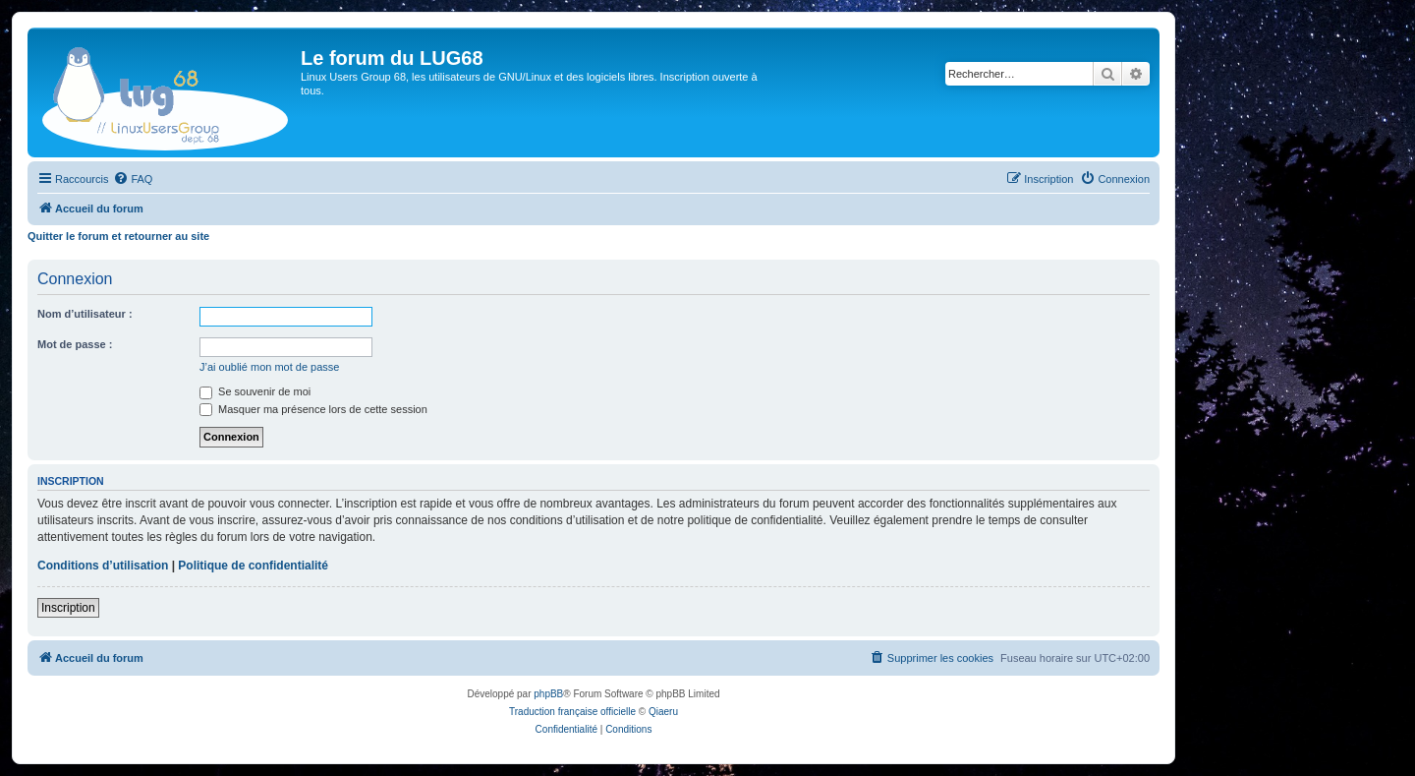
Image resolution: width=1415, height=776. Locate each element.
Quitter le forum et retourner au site (118, 236)
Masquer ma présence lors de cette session (313, 409)
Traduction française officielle (572, 711)
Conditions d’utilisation (102, 565)
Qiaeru (663, 711)
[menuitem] (132, 179)
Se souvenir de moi (255, 391)
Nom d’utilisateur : (85, 314)
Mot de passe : (74, 344)
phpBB (548, 693)
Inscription (68, 608)
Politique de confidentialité (253, 565)
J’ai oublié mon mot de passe (269, 367)
